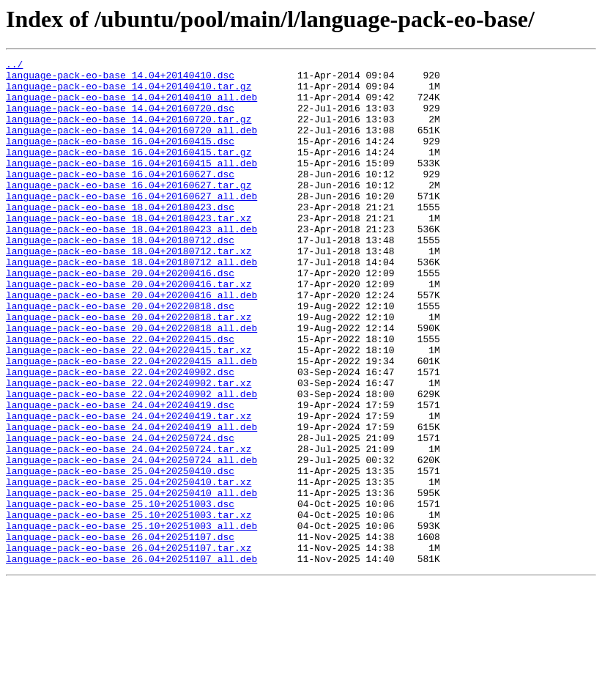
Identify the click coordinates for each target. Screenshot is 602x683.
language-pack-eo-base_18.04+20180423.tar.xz (128, 250)
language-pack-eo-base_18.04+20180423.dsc (120, 237)
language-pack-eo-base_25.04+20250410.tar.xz (128, 567)
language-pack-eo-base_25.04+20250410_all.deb (131, 580)
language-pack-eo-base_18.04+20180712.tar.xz (128, 290)
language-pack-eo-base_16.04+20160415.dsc (120, 158)
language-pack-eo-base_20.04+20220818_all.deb (131, 382)
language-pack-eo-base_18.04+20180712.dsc (120, 277)
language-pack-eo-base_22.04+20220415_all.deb (131, 422)
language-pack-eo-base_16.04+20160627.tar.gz (128, 211)
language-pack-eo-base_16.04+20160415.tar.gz (128, 171)
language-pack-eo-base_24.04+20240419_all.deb (131, 501)
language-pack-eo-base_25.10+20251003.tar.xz (128, 606)
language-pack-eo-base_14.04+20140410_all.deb (131, 105)
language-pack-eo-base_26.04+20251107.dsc (120, 633)
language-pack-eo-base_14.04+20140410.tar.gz (128, 92)
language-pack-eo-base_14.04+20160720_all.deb (131, 145)
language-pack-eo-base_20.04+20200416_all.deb (131, 343)
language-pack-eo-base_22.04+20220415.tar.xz (128, 409)
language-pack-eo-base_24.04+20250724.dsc (120, 514)
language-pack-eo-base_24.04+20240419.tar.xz (128, 488)
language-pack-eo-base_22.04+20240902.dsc (120, 435)
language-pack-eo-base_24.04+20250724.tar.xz (128, 527)
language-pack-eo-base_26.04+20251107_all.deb (131, 659)
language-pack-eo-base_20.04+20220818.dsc (120, 356)
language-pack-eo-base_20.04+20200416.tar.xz (128, 329)
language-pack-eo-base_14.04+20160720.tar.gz (128, 132)
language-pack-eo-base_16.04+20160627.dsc (120, 197)
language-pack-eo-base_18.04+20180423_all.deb (131, 263)
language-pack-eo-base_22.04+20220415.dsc (120, 395)
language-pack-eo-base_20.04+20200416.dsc (120, 316)
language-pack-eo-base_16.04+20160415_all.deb (131, 184)
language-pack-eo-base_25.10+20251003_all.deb (131, 620)
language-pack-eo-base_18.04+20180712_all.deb (131, 303)
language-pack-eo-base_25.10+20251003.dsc (120, 593)
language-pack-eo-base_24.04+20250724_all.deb (131, 540)
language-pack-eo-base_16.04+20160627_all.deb (131, 224)
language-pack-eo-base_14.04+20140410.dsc (120, 79)
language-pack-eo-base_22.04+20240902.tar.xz (128, 448)
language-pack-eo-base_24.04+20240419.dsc (120, 474)
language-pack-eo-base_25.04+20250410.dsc (120, 554)
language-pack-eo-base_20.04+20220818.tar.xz (128, 369)
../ (14, 66)
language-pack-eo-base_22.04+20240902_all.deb (131, 461)
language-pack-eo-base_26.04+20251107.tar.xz (128, 646)
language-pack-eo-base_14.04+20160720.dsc (120, 118)
